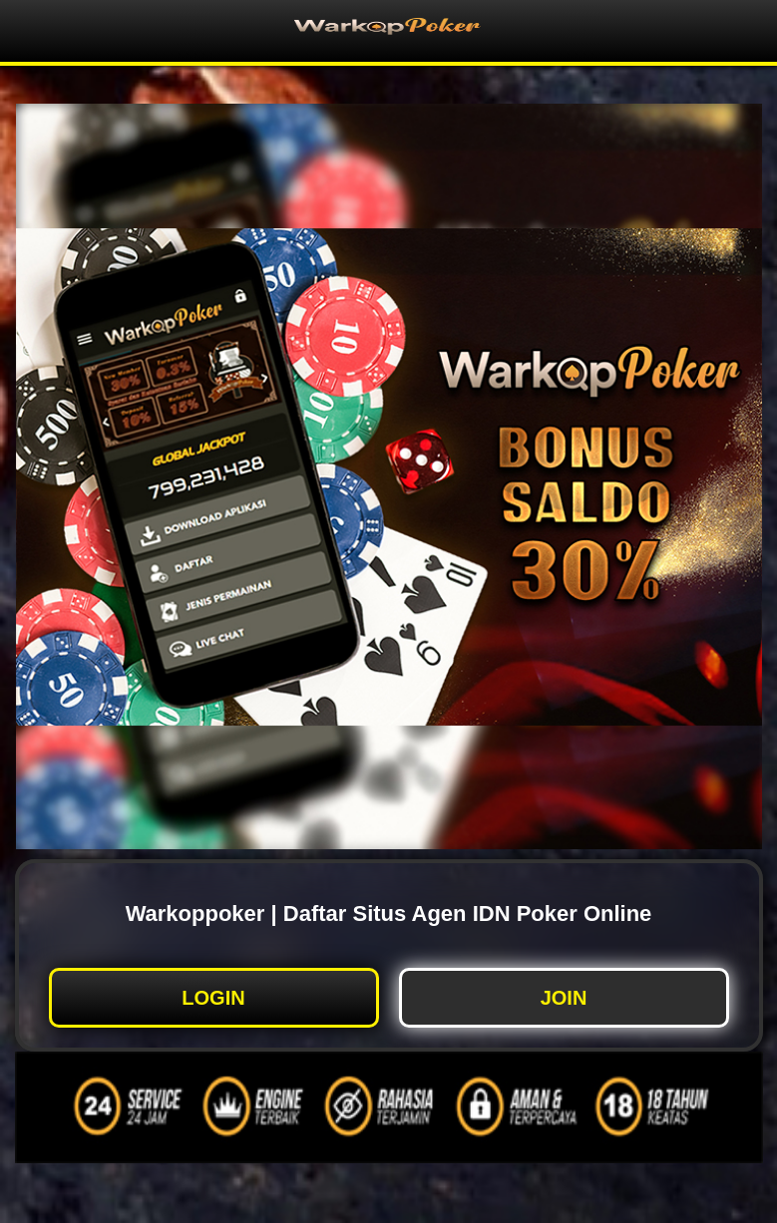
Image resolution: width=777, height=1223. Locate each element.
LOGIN (213, 998)
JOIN (564, 998)
